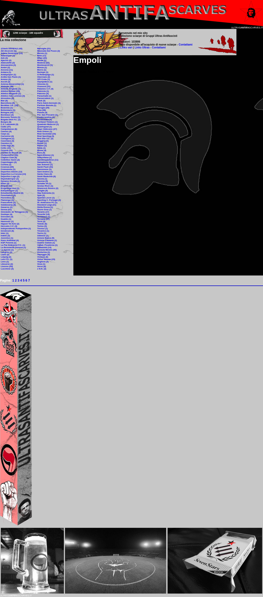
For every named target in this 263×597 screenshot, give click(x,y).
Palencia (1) (43, 91)
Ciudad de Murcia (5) (11, 153)
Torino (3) (42, 226)
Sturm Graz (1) (44, 209)
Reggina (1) (43, 141)
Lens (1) (5, 261)
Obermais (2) (43, 77)
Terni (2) (41, 221)
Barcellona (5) (8, 103)
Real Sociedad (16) (46, 134)
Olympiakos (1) (44, 82)
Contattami (186, 44)
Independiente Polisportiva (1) (16, 228)
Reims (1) (42, 143)
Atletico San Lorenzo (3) (13, 96)
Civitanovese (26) (9, 155)
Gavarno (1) (6, 207)
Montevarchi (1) (45, 65)
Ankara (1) (6, 72)
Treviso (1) (42, 228)
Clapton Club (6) (9, 157)
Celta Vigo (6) (7, 145)
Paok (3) (41, 100)
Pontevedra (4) (44, 119)
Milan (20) (42, 58)
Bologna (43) (7, 112)
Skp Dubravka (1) (45, 193)
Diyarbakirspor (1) (10, 179)
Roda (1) (41, 148)
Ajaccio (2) (6, 60)
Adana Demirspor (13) (12, 53)
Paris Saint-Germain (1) (48, 103)
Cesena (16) (7, 150)
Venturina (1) (43, 252)
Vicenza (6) (42, 257)
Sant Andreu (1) (45, 171)
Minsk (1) (42, 60)
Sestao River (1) (45, 186)
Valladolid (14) (44, 247)
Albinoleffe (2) (8, 63)
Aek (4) (4, 58)
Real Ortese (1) (44, 131)
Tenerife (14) (43, 214)
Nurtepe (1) (42, 72)
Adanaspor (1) (8, 55)
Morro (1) (42, 70)
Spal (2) (41, 195)
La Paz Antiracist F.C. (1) (13, 245)
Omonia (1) (42, 84)
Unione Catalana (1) (47, 240)
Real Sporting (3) (45, 136)
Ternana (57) (43, 219)
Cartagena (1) (7, 138)
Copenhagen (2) (9, 162)
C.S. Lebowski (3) (9, 124)
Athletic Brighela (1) (11, 89)
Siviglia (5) (42, 190)
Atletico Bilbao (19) (10, 91)
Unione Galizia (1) (46, 243)
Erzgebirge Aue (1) (10, 188)
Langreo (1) (6, 252)
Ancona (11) (7, 70)
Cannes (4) (6, 131)
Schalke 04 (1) (44, 183)
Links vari (126, 47)
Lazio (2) (5, 254)
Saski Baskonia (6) (46, 176)
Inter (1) (4, 233)
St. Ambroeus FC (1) (47, 202)
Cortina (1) (6, 164)
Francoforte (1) (8, 202)
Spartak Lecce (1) (46, 198)
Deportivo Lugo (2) (10, 176)
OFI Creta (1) (43, 79)
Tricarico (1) (43, 231)
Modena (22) (43, 63)
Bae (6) (4, 100)
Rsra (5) (41, 153)
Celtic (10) (6, 148)
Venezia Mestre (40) (47, 250)
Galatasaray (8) (8, 205)
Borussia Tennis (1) (10, 117)
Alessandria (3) (8, 65)
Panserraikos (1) (45, 98)
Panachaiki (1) (44, 96)
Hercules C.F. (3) (9, 226)
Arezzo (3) (6, 79)
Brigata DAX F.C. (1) (11, 119)
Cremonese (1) (8, 169)
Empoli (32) (6, 186)
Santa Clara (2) (44, 174)
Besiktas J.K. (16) (9, 105)
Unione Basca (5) (45, 238)
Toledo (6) (42, 224)
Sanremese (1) (44, 169)
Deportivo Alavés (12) (11, 171)
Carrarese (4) (7, 136)
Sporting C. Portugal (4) (49, 200)
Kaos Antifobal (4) (10, 240)
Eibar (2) (5, 183)
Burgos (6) (6, 122)
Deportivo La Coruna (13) (13, 174)
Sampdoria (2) (44, 162)
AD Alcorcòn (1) (9, 51)
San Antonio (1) (45, 164)
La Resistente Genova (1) (13, 247)
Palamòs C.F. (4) (45, 89)
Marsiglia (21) (44, 48)
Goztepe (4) (6, 214)
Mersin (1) (42, 53)
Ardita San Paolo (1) (11, 77)
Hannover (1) (7, 221)
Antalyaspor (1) (8, 74)
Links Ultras (142, 47)
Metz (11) (41, 55)
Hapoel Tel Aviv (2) (10, 224)
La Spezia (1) (7, 250)
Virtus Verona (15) (46, 259)
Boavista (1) (7, 108)
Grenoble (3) (7, 216)
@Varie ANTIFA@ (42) (11, 48)
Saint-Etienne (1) (45, 155)
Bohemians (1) (8, 110)
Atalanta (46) (7, 86)
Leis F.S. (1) (6, 259)
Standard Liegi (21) (46, 205)
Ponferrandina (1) (46, 117)
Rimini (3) (42, 145)
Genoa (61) (6, 209)
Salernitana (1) (44, 157)
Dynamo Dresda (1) (10, 181)
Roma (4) (41, 150)
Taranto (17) (43, 212)
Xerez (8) (41, 266)
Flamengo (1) (7, 200)
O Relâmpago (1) (45, 74)
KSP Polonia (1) (8, 243)
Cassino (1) (6, 143)
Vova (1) (41, 264)
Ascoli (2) (5, 82)
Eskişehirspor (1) (9, 190)
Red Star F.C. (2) (45, 138)
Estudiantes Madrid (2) (12, 193)
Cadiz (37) (6, 127)
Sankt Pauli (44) (45, 167)
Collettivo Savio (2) (10, 160)
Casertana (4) (7, 141)
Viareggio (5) (43, 254)
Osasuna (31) (43, 86)
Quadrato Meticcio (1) (48, 124)
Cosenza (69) (7, 167)
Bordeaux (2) (7, 115)
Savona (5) (42, 181)
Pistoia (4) (42, 112)
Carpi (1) (5, 134)
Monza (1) (42, 67)
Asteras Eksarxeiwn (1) (12, 84)
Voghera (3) (43, 261)
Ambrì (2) (5, 67)
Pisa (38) (41, 110)
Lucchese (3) (7, 269)
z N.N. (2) (41, 269)
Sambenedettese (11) (47, 160)
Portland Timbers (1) (47, 122)
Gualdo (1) (6, 219)
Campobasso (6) (9, 129)
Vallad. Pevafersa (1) (47, 245)
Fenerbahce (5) (8, 195)
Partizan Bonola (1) (46, 105)
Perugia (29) (43, 108)
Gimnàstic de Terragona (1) (14, 212)
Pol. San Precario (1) (47, 115)
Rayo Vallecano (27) (47, 129)
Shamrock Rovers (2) (47, 188)
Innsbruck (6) (7, 231)
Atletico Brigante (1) (11, 93)
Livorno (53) (7, 266)
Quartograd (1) (44, 127)
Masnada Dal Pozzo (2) (48, 51)
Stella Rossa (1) (45, 207)
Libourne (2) (7, 264)
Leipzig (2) (6, 257)
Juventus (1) (7, 238)
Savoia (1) (42, 179)
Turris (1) (41, 233)
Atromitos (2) (7, 98)
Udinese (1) (43, 235)
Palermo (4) (43, 93)
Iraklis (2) (5, 235)
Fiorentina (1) (7, 198)
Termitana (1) (43, 216)
